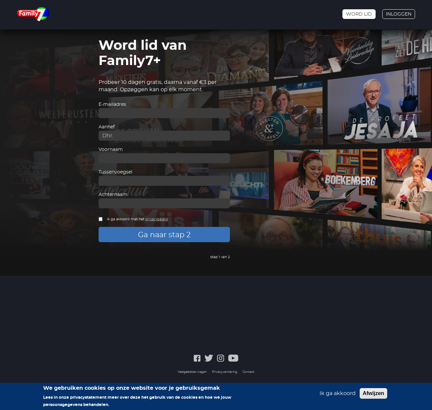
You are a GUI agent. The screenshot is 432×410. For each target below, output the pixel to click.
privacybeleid (156, 219)
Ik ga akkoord (338, 393)
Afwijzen (373, 393)
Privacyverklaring (224, 372)
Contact (248, 372)
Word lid (359, 14)
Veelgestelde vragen (192, 372)
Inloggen (398, 14)
